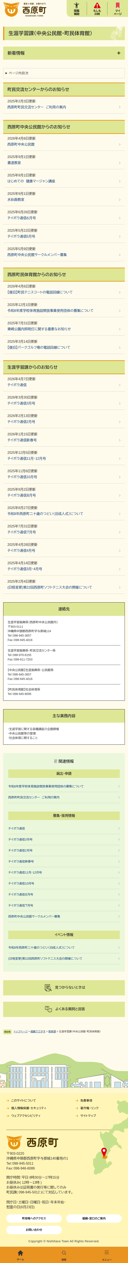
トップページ (21, 1031)
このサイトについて (23, 1100)
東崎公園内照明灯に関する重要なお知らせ (39, 329)
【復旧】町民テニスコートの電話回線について (40, 292)
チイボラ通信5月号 (21, 236)
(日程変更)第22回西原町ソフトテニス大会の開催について (49, 587)
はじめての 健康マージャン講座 (31, 181)
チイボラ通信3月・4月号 (24, 569)
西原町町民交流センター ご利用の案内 (36, 107)
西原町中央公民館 (20, 144)
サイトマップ (88, 1115)
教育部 (52, 1031)
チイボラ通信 (16, 385)
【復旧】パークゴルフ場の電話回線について (38, 347)
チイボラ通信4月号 (21, 550)
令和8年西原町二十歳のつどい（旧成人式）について (45, 514)
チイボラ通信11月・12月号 (26, 458)
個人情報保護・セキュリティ (28, 1108)
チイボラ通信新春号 (22, 440)
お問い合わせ (34, 1229)
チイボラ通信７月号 (21, 532)
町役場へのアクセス (34, 1218)
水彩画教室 (15, 199)
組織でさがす (37, 1031)
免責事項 (86, 1100)
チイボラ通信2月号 (21, 422)
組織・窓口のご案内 (94, 1218)
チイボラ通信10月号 (22, 477)
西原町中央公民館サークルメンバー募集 (37, 255)
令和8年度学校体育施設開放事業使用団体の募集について (50, 310)
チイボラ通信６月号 (21, 218)
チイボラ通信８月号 (21, 495)
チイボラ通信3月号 (21, 403)
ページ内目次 (19, 73)
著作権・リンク (89, 1108)
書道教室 (14, 163)
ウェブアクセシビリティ (26, 1115)
